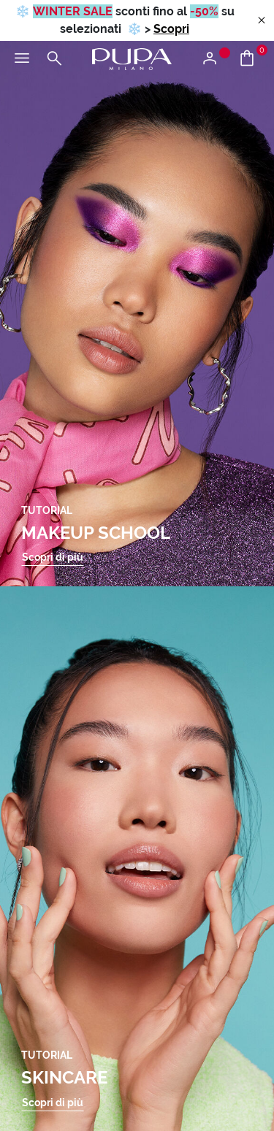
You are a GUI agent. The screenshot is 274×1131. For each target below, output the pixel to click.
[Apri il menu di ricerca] (54, 59)
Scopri (171, 29)
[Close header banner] (261, 21)
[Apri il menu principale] (22, 59)
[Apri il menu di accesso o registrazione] (215, 59)
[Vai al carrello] (252, 59)
